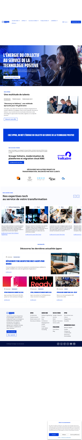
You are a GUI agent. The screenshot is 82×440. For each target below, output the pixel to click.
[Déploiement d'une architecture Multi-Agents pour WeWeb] (41, 263)
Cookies (59, 437)
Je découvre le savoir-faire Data (57, 234)
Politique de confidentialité (66, 437)
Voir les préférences (74, 434)
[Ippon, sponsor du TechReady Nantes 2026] (41, 289)
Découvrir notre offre (10, 119)
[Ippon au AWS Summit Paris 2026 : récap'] (67, 289)
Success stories (57, 313)
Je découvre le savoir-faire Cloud (33, 234)
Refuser (64, 434)
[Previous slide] (74, 196)
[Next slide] (78, 196)
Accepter (54, 434)
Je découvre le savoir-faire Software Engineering (10, 233)
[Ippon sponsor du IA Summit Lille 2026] (15, 289)
